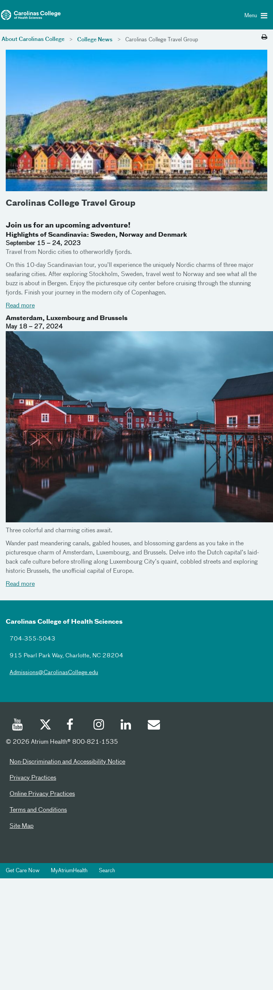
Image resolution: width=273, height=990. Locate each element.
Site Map (22, 826)
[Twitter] (45, 725)
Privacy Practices (33, 778)
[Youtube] (18, 725)
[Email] (153, 725)
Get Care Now (22, 870)
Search (107, 870)
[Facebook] (72, 725)
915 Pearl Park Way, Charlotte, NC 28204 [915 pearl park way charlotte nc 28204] (66, 655)
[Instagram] (99, 725)
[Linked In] (126, 725)
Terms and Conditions (38, 810)
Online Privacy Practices (42, 794)
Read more (20, 306)
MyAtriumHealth (69, 870)
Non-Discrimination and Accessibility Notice (67, 762)
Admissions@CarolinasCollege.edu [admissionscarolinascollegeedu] (54, 672)
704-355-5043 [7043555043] (32, 639)
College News (95, 39)
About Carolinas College (33, 39)
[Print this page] (264, 37)
